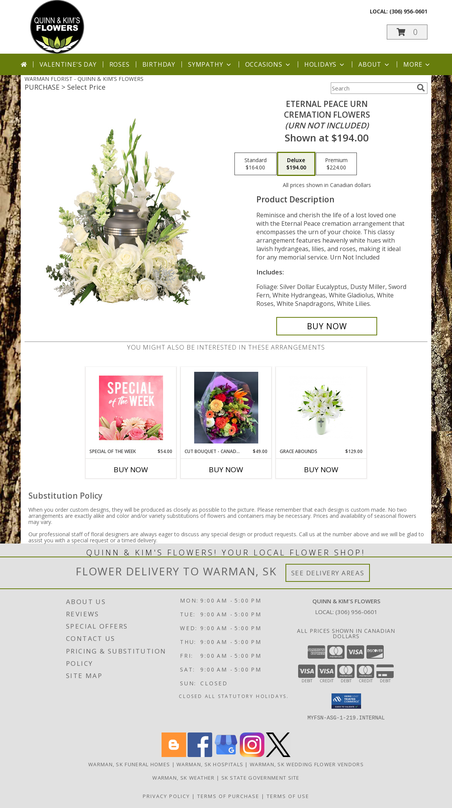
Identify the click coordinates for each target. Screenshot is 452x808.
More (417, 64)
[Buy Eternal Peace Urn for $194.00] (326, 326)
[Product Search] (372, 88)
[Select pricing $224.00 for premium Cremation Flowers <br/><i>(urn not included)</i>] (336, 164)
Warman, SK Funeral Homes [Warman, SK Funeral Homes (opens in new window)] (129, 764)
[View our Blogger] (174, 755)
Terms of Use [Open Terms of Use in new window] (288, 796)
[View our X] (278, 755)
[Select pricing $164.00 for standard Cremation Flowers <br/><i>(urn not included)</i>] (255, 164)
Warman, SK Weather (183, 777)
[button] (407, 32)
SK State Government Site (260, 777)
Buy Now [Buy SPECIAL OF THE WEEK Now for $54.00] (131, 470)
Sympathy (210, 64)
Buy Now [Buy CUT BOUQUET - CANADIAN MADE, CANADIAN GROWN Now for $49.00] (226, 470)
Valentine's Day (68, 64)
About (374, 64)
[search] (421, 88)
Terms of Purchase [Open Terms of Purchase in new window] (228, 796)
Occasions (268, 64)
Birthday (158, 64)
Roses (119, 64)
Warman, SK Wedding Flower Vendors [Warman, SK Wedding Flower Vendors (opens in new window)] (307, 764)
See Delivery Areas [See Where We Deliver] (328, 572)
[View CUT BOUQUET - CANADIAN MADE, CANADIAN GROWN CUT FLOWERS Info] (226, 407)
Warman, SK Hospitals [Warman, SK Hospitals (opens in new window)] (210, 764)
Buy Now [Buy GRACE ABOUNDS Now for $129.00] (321, 470)
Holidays (325, 64)
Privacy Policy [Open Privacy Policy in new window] (166, 796)
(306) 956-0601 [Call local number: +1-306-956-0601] (408, 11)
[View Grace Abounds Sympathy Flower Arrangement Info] (321, 408)
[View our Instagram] (252, 755)
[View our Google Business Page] (226, 755)
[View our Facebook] (200, 755)
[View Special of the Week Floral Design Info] (131, 408)
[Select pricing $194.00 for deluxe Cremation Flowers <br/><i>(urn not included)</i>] (296, 164)
